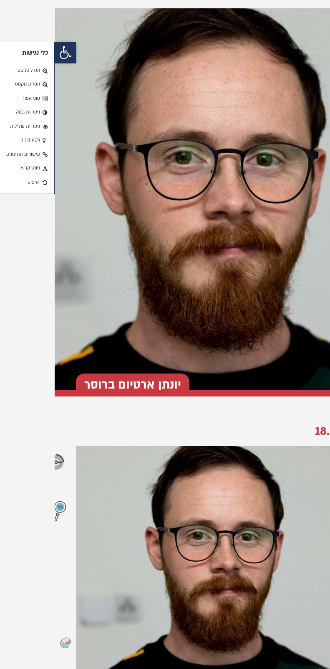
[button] (11, 52)
